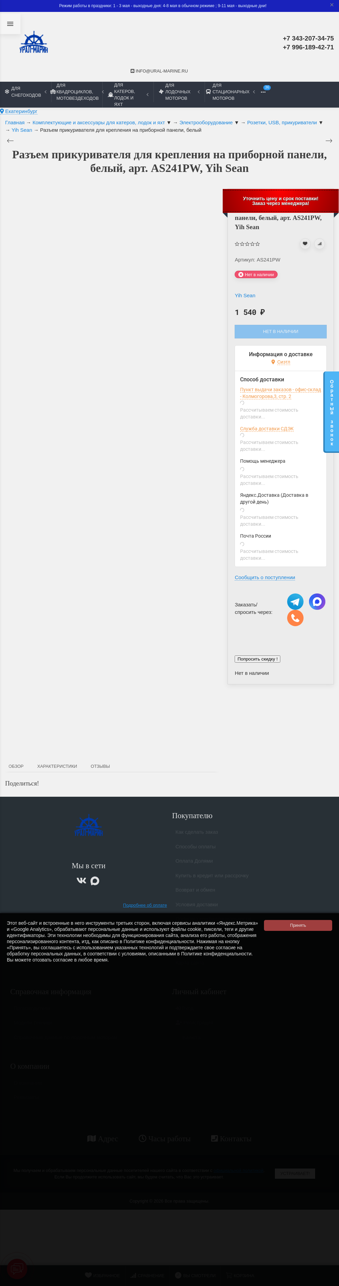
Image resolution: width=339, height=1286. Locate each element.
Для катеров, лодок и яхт (128, 94)
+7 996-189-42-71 (308, 47)
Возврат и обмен (196, 892)
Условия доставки (197, 907)
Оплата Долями (194, 864)
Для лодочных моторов (179, 92)
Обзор (16, 766)
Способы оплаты (196, 849)
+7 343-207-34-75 (308, 38)
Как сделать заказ (197, 835)
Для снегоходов (25, 91)
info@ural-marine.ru (159, 71)
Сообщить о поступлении (265, 577)
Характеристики (57, 766)
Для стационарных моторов (230, 92)
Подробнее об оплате (145, 905)
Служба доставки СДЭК (267, 428)
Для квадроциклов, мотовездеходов (76, 92)
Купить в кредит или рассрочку (212, 878)
